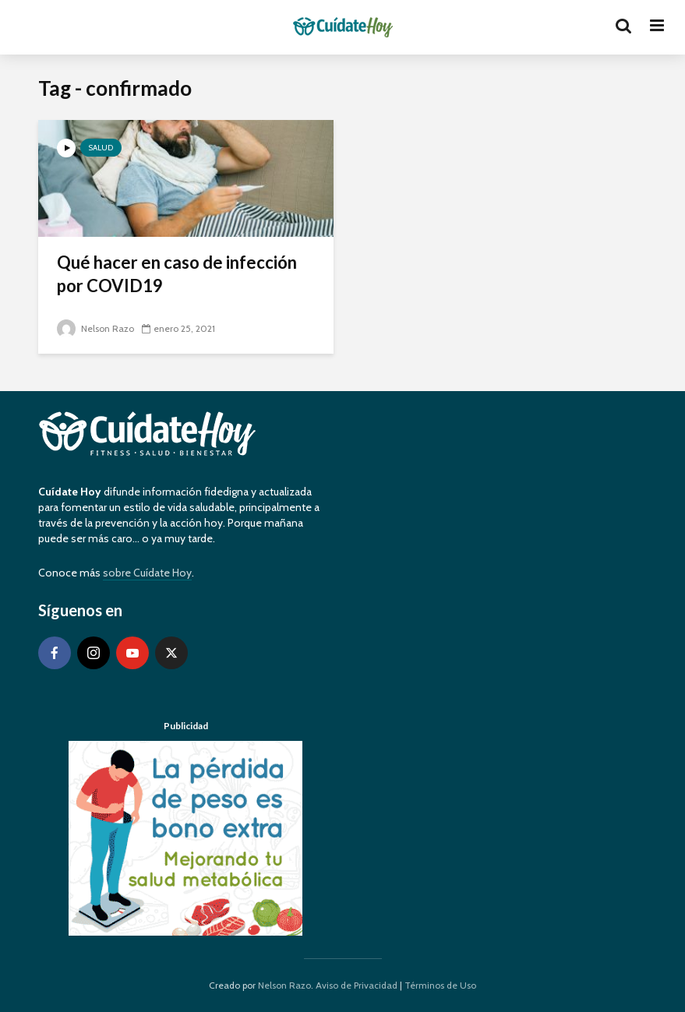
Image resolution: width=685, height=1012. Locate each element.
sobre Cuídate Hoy (147, 573)
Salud (101, 148)
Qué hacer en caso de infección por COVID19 (177, 274)
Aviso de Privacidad (356, 985)
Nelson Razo (95, 328)
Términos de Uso (440, 985)
